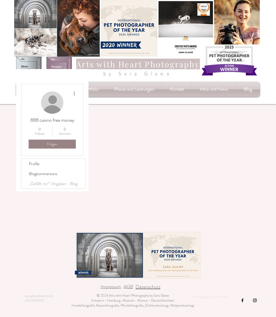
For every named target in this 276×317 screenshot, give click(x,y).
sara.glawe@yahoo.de (38, 295)
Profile (34, 164)
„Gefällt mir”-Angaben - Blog (53, 184)
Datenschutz (148, 286)
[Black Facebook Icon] (242, 300)
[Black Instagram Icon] (254, 300)
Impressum (111, 286)
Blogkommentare (43, 174)
